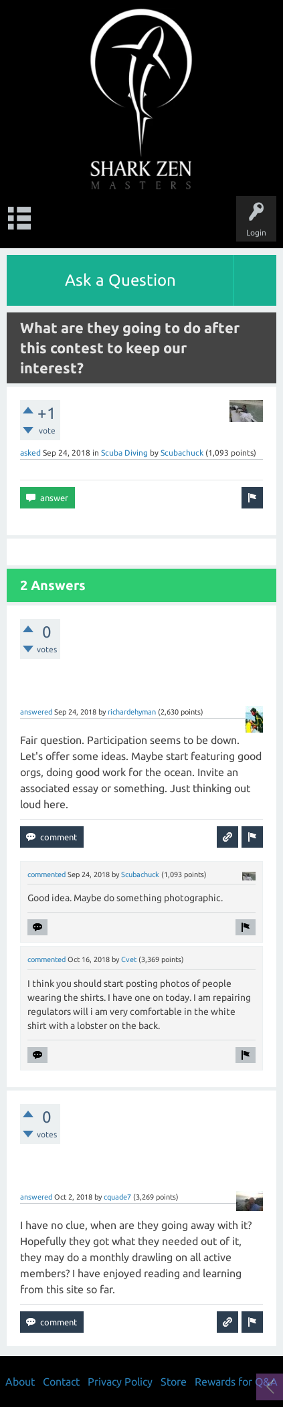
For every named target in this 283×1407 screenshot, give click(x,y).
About (20, 1382)
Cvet (128, 959)
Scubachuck (182, 452)
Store (174, 1382)
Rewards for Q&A (236, 1382)
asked (30, 452)
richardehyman (132, 712)
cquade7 (117, 1197)
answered (36, 712)
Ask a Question (120, 280)
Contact (61, 1382)
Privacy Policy (120, 1382)
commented (46, 874)
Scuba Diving (124, 452)
